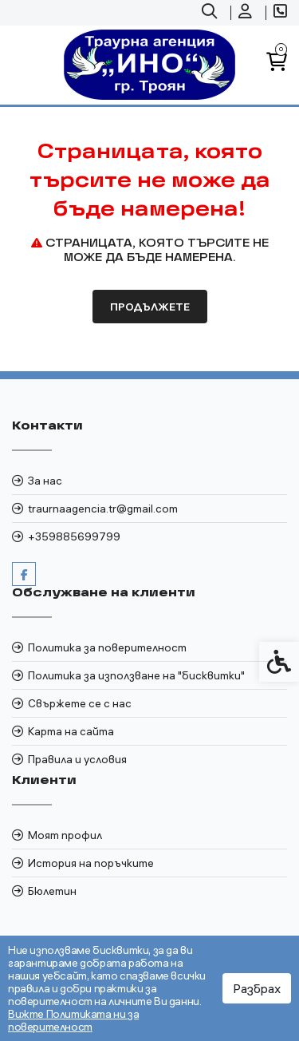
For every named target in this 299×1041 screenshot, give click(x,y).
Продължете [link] (150, 306)
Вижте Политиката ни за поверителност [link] (73, 1020)
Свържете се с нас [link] (80, 703)
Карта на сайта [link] (71, 731)
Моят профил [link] (65, 835)
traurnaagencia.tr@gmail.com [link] (103, 508)
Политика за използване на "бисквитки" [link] (136, 675)
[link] (211, 13)
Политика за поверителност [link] (107, 647)
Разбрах (257, 988)
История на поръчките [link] (91, 863)
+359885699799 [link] (74, 536)
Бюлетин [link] (52, 891)
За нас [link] (45, 480)
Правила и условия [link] (77, 759)
